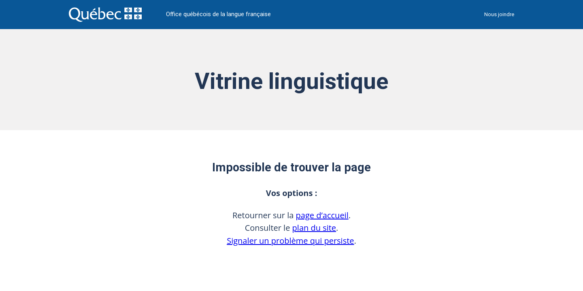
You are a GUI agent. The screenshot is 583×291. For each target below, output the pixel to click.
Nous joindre (499, 14)
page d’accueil (322, 215)
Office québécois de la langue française (218, 14)
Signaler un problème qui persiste (290, 240)
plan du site (314, 227)
